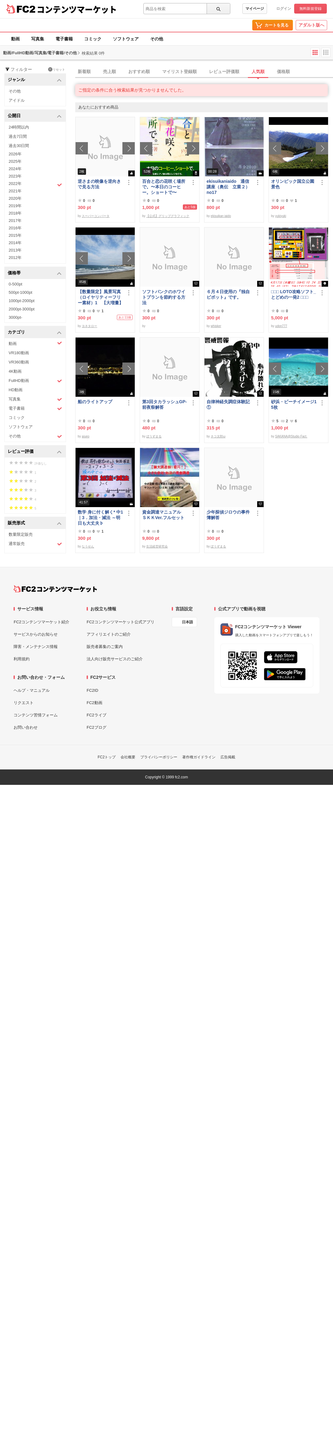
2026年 (15, 154)
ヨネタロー (89, 326)
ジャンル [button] (35, 80)
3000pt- (15, 317)
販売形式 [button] (35, 523)
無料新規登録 (310, 8)
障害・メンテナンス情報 (36, 646)
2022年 (35, 184)
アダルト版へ (311, 25)
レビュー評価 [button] (35, 452)
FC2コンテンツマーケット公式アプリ (120, 622)
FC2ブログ (96, 727)
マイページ (254, 8)
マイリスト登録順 (179, 71)
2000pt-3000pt (22, 309)
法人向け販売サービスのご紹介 (115, 659)
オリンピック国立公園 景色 (294, 184)
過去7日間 (18, 136)
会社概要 (128, 757)
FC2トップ (107, 757)
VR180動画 (19, 353)
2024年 (15, 168)
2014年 (15, 242)
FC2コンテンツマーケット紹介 (41, 622)
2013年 (15, 250)
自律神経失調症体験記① (228, 404)
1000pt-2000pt (22, 300)
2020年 (15, 198)
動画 (15, 38)
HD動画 (16, 389)
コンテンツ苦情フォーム (36, 715)
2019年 (15, 205)
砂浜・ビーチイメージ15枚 (294, 404)
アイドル (17, 100)
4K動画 (15, 371)
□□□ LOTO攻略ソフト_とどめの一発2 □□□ (293, 294)
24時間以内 (19, 127)
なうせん (88, 546)
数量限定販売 (21, 534)
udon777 (281, 326)
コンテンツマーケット (77, 9)
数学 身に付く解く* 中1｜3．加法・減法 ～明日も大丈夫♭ (100, 518)
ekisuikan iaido (221, 216)
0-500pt (15, 284)
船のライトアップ (95, 401)
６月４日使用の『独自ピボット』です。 (228, 294)
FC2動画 (94, 702)
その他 (156, 38)
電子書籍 (64, 38)
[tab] (204, 72)
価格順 (283, 71)
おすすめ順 (139, 71)
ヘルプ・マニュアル (32, 690)
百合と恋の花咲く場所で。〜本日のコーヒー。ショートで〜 (163, 187)
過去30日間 (19, 145)
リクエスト (24, 702)
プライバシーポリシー (158, 757)
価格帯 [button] (35, 273)
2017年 (15, 220)
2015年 (15, 235)
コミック (92, 38)
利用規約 (22, 659)
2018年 (15, 213)
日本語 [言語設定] (187, 622)
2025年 (15, 161)
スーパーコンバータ (95, 216)
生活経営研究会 (157, 546)
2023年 (15, 176)
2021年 (15, 191)
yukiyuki (280, 216)
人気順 (258, 71)
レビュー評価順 (224, 71)
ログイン (283, 8)
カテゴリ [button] (35, 332)
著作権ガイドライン (199, 757)
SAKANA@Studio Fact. (291, 436)
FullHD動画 (35, 380)
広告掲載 (227, 757)
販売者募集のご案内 (105, 646)
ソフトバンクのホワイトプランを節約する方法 (163, 297)
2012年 (15, 257)
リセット (56, 69)
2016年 (15, 228)
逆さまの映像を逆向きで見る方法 (99, 184)
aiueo (85, 436)
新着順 (84, 71)
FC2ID (92, 690)
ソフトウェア (126, 38)
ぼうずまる (154, 436)
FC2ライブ (96, 715)
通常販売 (35, 544)
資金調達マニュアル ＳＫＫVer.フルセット (163, 515)
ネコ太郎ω (218, 436)
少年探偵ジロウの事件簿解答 (228, 515)
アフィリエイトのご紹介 (109, 634)
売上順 (109, 71)
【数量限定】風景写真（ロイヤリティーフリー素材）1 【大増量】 (100, 297)
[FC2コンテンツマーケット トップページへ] (55, 588)
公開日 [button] (35, 116)
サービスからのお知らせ (36, 634)
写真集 (37, 38)
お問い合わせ (26, 727)
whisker (216, 326)
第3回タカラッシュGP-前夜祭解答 (164, 404)
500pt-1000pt (20, 292)
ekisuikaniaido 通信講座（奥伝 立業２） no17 (228, 187)
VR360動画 (19, 362)
